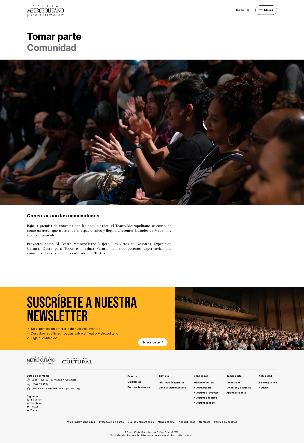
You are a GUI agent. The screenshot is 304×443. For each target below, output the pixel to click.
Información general (171, 382)
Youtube (35, 410)
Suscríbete (152, 342)
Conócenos (201, 376)
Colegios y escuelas (238, 387)
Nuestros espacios (205, 397)
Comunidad (233, 382)
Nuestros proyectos (206, 392)
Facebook (36, 403)
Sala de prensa (268, 382)
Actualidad (265, 376)
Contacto (204, 421)
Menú (266, 10)
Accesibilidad (187, 421)
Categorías (134, 381)
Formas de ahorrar (139, 387)
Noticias (264, 387)
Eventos (132, 376)
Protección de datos (111, 421)
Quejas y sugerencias (141, 421)
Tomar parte (234, 376)
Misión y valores (204, 382)
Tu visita (164, 376)
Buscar (242, 10)
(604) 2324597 (40, 384)
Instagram (36, 399)
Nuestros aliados (204, 402)
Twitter (34, 406)
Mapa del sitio (166, 421)
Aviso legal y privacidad (81, 421)
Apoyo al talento (236, 392)
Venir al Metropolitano (172, 387)
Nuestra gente (203, 387)
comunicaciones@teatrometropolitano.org (56, 388)
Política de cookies (225, 421)
